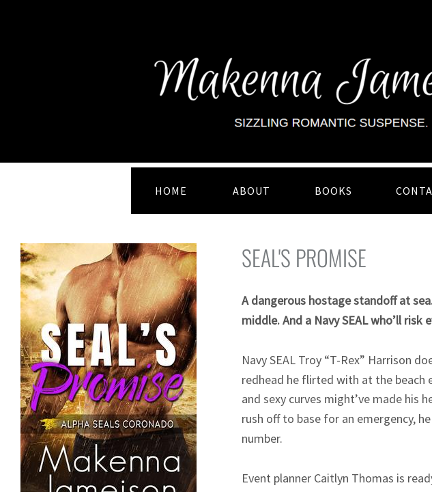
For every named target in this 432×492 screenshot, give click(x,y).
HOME (171, 190)
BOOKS (333, 190)
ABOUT (251, 190)
